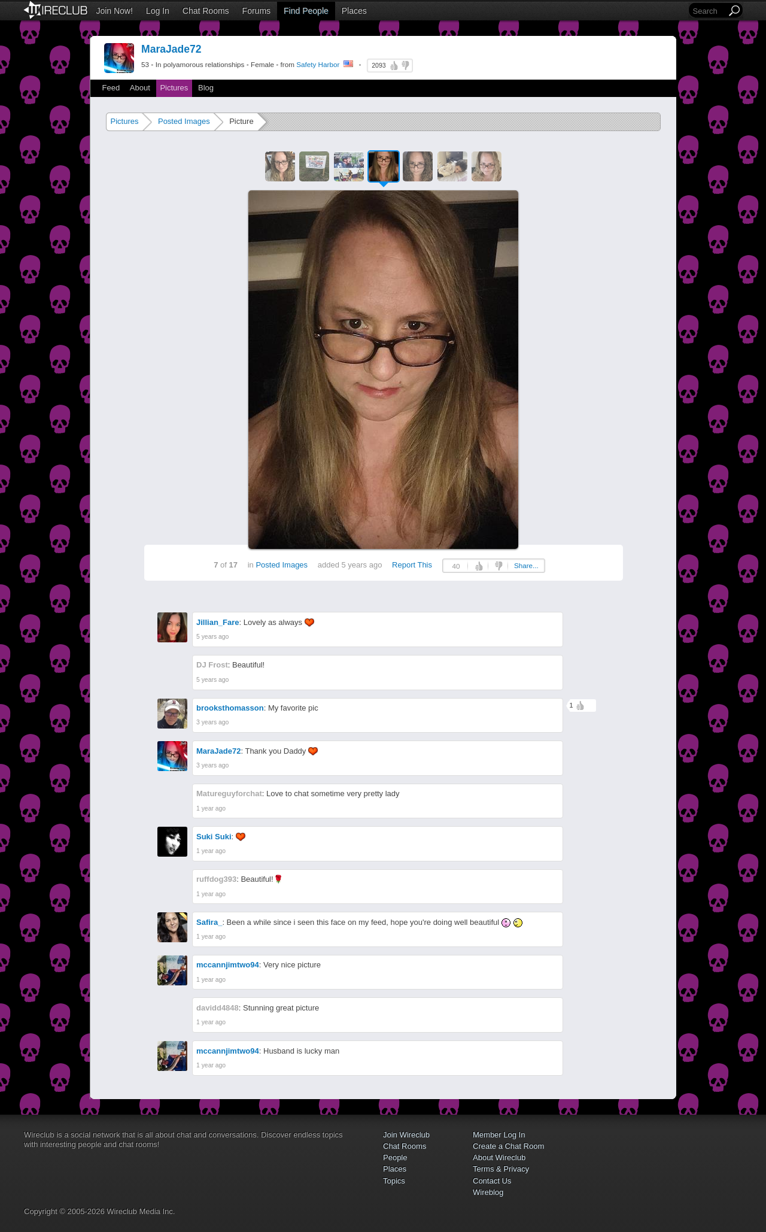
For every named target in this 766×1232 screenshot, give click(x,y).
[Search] (708, 11)
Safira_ (209, 922)
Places (354, 11)
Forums (256, 11)
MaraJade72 (218, 751)
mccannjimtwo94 (227, 964)
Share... (526, 565)
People (395, 1157)
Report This (412, 564)
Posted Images (184, 121)
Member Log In (499, 1134)
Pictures (174, 87)
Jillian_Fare (217, 622)
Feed (111, 87)
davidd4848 (217, 1007)
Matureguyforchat (229, 793)
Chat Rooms (206, 11)
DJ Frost (212, 664)
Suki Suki (214, 836)
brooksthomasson (230, 707)
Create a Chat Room (508, 1146)
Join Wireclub (406, 1134)
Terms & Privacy (501, 1168)
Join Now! (114, 11)
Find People (306, 11)
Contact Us (492, 1180)
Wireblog (488, 1192)
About (140, 87)
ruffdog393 (216, 879)
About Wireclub (499, 1157)
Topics (394, 1180)
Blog (206, 87)
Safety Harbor (317, 64)
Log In (157, 11)
